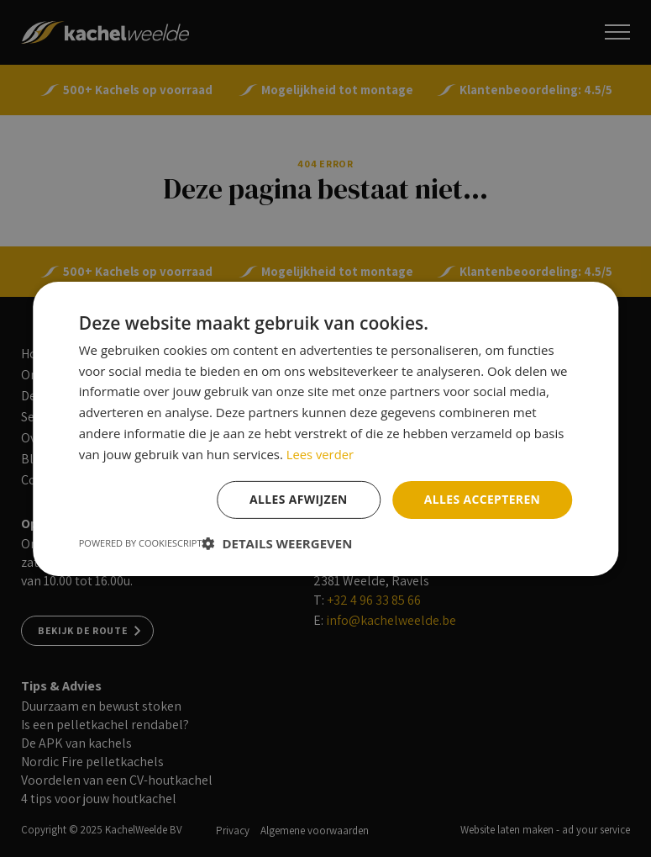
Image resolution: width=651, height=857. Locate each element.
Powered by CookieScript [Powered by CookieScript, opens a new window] (140, 543)
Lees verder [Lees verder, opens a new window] (320, 453)
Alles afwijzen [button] (297, 499)
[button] (277, 543)
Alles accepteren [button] (482, 499)
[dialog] (325, 428)
